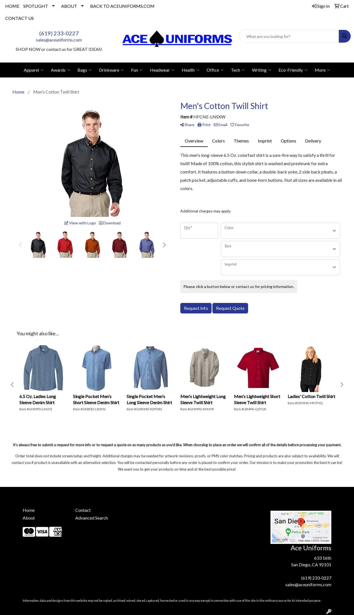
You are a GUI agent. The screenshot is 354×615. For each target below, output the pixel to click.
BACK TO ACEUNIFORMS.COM (122, 6)
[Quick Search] (289, 36)
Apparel (34, 70)
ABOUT (69, 6)
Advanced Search (91, 517)
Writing (261, 70)
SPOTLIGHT (35, 6)
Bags (84, 70)
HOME (12, 6)
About (29, 517)
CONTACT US (19, 18)
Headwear (162, 70)
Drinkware (111, 70)
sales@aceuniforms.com (59, 39)
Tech (238, 70)
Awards (60, 70)
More (322, 70)
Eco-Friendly (293, 70)
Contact (83, 510)
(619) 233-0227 (59, 33)
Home (29, 510)
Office (215, 70)
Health (190, 70)
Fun (137, 70)
